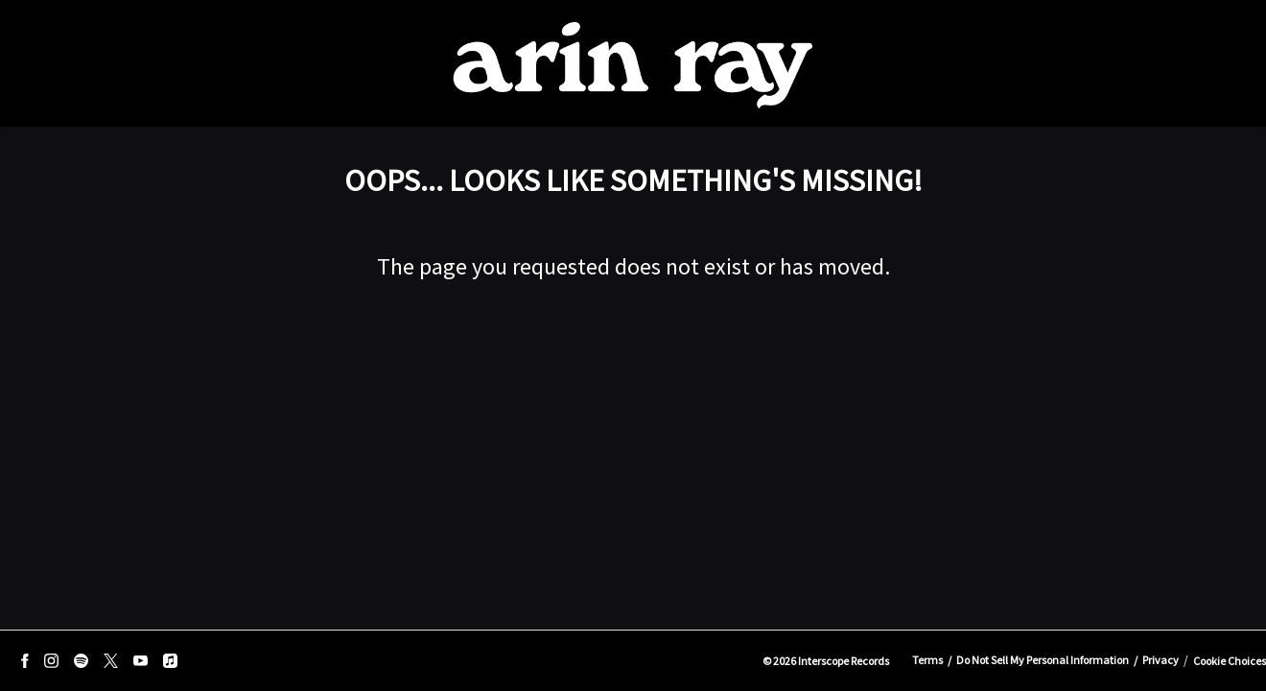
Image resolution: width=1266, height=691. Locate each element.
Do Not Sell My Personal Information (1042, 660)
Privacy (1160, 660)
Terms (927, 660)
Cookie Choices (1229, 661)
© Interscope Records (825, 661)
